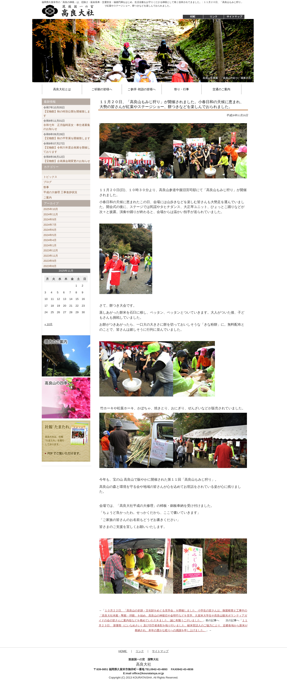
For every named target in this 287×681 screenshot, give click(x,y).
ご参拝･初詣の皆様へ (142, 89)
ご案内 (47, 197)
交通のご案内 (221, 89)
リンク (140, 651)
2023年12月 (50, 250)
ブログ (47, 181)
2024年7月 (50, 224)
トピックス (50, 176)
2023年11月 (50, 255)
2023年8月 (50, 266)
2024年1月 (50, 245)
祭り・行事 (181, 89)
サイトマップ (234, 17)
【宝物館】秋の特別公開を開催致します (66, 111)
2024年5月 (50, 235)
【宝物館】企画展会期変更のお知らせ (66, 159)
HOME (191, 17)
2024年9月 (50, 219)
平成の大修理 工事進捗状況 (60, 192)
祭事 (46, 187)
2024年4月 (50, 240)
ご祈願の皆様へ (102, 89)
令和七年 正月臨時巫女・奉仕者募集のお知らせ (66, 125)
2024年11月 (50, 214)
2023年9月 (50, 260)
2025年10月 (50, 209)
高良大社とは (62, 89)
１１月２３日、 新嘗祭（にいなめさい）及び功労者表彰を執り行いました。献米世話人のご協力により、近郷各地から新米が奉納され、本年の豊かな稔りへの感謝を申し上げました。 (173, 625)
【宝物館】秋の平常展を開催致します (66, 136)
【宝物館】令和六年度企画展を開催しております (66, 147)
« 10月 (48, 324)
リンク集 (213, 17)
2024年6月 (50, 229)
